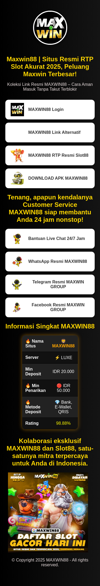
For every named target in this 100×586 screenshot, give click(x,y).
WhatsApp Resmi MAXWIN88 (49, 261)
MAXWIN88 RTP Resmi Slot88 (50, 155)
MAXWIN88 (63, 346)
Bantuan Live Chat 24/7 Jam (48, 238)
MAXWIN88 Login (37, 109)
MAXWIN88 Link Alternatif (46, 132)
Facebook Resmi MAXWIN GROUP (48, 307)
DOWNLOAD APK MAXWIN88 (49, 178)
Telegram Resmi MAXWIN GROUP (47, 284)
